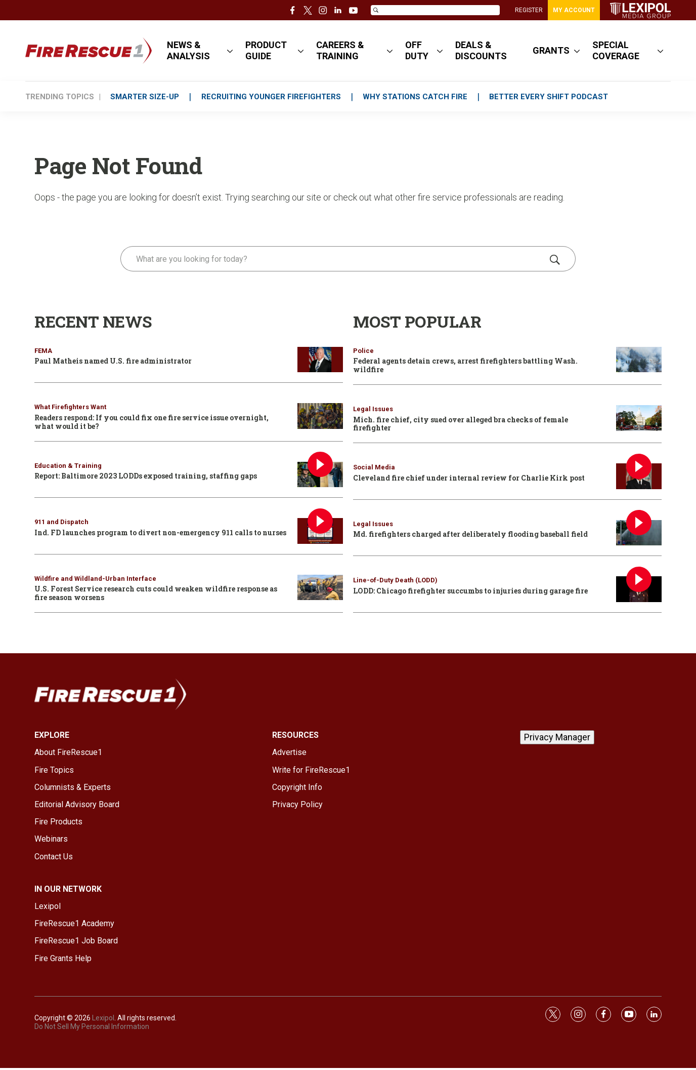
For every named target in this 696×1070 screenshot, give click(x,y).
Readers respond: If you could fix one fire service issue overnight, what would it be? (151, 422)
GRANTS (551, 50)
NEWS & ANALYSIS (188, 50)
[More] (230, 50)
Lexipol (103, 1018)
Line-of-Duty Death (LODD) (395, 580)
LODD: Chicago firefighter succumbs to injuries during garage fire (470, 591)
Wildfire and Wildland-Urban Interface (95, 578)
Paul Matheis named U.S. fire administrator (113, 361)
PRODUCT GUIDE (266, 50)
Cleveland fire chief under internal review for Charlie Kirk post (469, 478)
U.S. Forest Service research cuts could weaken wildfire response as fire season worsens (155, 593)
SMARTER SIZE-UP (145, 96)
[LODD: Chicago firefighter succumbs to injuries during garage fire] (639, 589)
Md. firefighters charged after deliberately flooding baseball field (470, 534)
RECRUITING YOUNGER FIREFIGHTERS (272, 96)
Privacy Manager (557, 737)
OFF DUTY (416, 50)
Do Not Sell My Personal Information (91, 1026)
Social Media (374, 467)
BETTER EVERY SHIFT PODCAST (551, 96)
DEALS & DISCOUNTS (481, 50)
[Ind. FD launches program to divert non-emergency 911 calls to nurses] (320, 531)
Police (363, 350)
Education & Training (68, 465)
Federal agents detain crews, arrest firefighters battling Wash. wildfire (465, 365)
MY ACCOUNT (574, 10)
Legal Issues (373, 409)
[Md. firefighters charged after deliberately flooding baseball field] (639, 533)
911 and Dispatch (61, 522)
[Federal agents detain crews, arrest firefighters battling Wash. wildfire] (639, 360)
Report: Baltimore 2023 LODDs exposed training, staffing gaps (145, 476)
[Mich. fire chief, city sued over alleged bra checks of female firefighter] (639, 418)
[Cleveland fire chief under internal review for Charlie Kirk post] (639, 476)
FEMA (43, 350)
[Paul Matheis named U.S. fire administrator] (320, 360)
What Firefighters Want (70, 407)
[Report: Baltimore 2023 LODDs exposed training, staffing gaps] (320, 475)
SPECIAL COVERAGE (615, 50)
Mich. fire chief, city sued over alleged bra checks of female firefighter (460, 424)
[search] (333, 258)
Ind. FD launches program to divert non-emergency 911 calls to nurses (160, 532)
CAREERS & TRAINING (340, 50)
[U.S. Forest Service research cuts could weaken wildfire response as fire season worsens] (320, 588)
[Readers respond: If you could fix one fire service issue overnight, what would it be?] (320, 416)
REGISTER (529, 10)
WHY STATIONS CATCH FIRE (417, 96)
